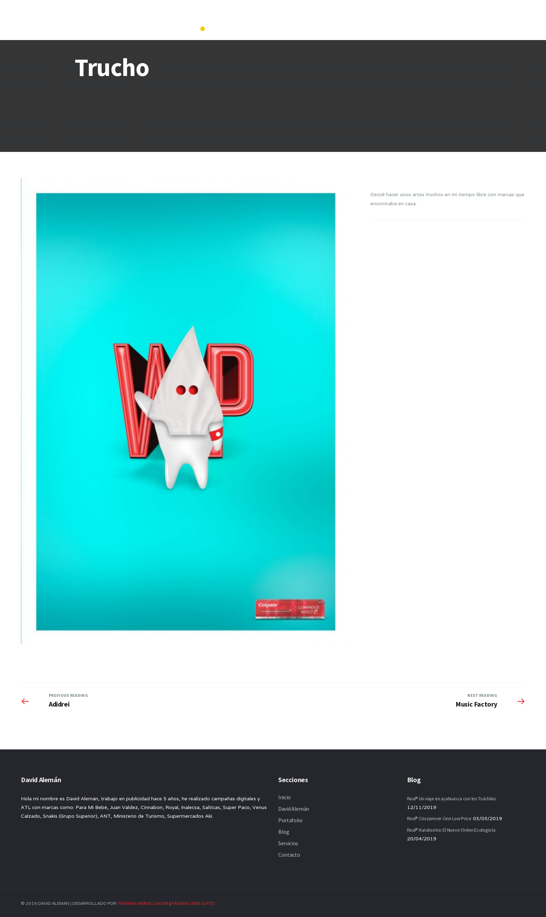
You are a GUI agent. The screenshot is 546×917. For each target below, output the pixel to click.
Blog (425, 15)
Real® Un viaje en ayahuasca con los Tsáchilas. (452, 798)
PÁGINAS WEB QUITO (193, 903)
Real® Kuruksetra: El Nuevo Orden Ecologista (451, 830)
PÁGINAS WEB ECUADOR (143, 903)
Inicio (314, 15)
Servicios (456, 15)
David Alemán (349, 15)
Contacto (491, 15)
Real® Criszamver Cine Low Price (439, 818)
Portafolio (392, 15)
